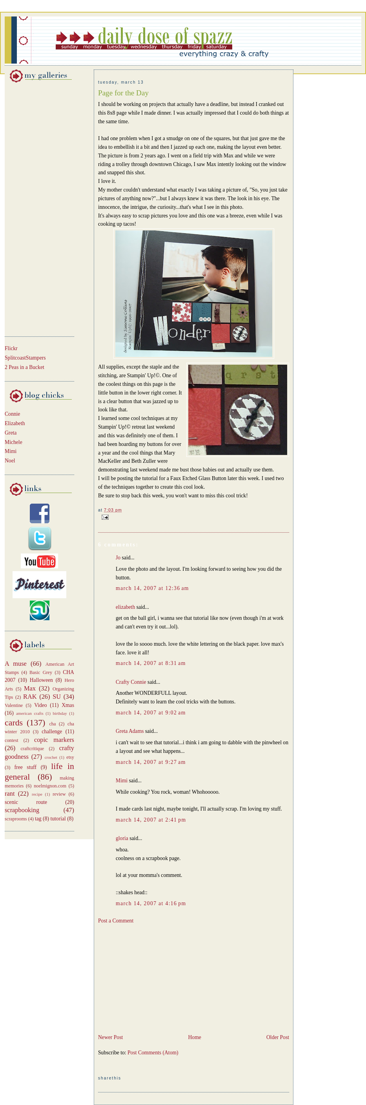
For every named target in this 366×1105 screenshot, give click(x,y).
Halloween (41, 680)
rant (10, 793)
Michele (13, 442)
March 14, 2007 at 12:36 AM (152, 588)
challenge (52, 731)
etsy (70, 757)
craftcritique (32, 748)
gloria (122, 838)
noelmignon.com (50, 786)
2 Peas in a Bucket (24, 367)
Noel (10, 461)
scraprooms (16, 819)
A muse (16, 663)
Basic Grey (40, 672)
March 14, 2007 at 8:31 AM (151, 663)
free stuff (26, 767)
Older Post (277, 1037)
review (59, 794)
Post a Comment (115, 921)
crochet (51, 757)
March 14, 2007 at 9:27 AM (151, 762)
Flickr (11, 348)
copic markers (54, 739)
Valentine (14, 705)
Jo (118, 558)
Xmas (68, 705)
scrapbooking (22, 810)
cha (52, 724)
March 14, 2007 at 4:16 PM (151, 903)
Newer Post (110, 1037)
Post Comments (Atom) (152, 1053)
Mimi (10, 451)
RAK (30, 696)
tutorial (58, 819)
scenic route (26, 802)
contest (11, 740)
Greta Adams (130, 731)
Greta (10, 433)
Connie (12, 414)
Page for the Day (123, 93)
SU (57, 696)
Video (40, 705)
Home (194, 1037)
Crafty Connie (131, 682)
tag (38, 819)
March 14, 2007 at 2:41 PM (151, 820)
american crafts (30, 713)
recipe (37, 794)
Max (30, 688)
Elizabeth (15, 423)
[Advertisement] (28, 208)
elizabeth (125, 607)
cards (14, 722)
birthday (60, 713)
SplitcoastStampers (25, 358)
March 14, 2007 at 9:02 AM (151, 713)
